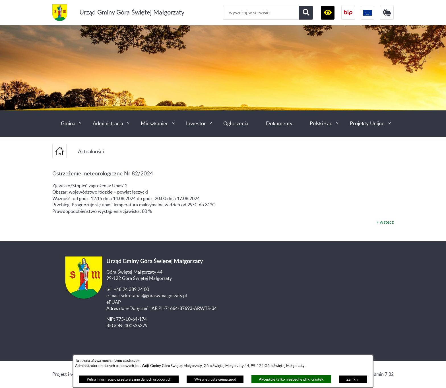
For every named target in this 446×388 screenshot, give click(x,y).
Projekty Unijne (367, 123)
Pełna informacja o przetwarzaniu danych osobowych (129, 379)
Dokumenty (279, 123)
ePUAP (113, 302)
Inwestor (196, 123)
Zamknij (352, 379)
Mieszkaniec (155, 123)
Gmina (68, 123)
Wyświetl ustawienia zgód (215, 379)
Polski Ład (321, 123)
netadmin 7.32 (379, 374)
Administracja (108, 123)
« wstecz (385, 222)
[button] (327, 13)
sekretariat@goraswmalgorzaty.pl (154, 295)
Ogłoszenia (235, 123)
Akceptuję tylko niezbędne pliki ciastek (291, 379)
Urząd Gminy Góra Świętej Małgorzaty (131, 13)
